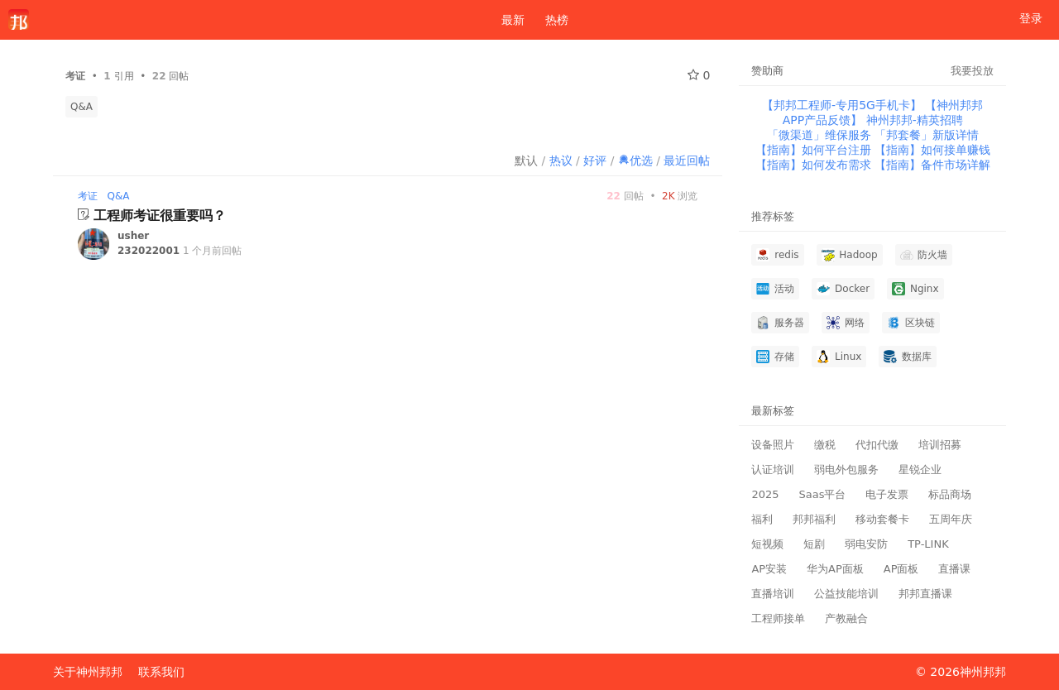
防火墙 (924, 254)
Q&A (81, 107)
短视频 (767, 544)
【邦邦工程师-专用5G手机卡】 (843, 105)
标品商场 (949, 494)
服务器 (780, 322)
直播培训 (772, 593)
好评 (594, 160)
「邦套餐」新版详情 (927, 134)
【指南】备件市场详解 (932, 164)
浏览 (679, 196)
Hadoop (850, 254)
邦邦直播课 (925, 593)
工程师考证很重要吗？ (159, 215)
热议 (561, 160)
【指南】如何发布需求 (815, 164)
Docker (843, 288)
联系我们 (161, 671)
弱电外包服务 (846, 469)
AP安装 (769, 569)
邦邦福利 (814, 519)
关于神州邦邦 (87, 671)
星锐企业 (920, 469)
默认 (526, 160)
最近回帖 (687, 160)
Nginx (915, 288)
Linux (839, 356)
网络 (846, 322)
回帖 (625, 196)
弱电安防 (866, 544)
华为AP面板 (835, 569)
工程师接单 (778, 618)
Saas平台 (822, 494)
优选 (635, 160)
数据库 (908, 356)
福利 (762, 519)
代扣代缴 (876, 444)
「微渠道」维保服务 (821, 134)
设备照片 (772, 444)
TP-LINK (928, 544)
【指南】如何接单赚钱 (932, 149)
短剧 (814, 544)
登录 (1030, 18)
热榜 (556, 19)
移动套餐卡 (882, 519)
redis (777, 254)
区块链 (911, 322)
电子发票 (886, 494)
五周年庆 (950, 519)
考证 (88, 196)
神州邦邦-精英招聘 (914, 120)
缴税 (825, 444)
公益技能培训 (846, 593)
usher (133, 236)
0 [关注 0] (699, 75)
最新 (506, 19)
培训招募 (939, 444)
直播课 (954, 569)
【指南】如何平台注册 (815, 149)
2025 (765, 494)
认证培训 (772, 469)
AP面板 (901, 569)
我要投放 (972, 71)
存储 (775, 356)
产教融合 (846, 618)
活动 (775, 288)
